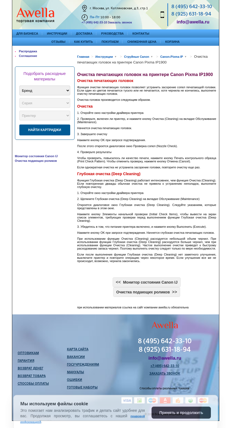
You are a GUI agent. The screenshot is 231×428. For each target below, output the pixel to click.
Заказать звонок (120, 22)
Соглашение (28, 55)
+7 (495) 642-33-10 (94, 22)
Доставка (84, 33)
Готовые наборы (82, 387)
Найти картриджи (44, 130)
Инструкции (57, 33)
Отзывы (58, 41)
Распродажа (28, 51)
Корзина (172, 41)
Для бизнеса (27, 33)
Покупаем (110, 41)
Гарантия (26, 361)
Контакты (141, 33)
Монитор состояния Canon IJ (36, 156)
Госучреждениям (83, 364)
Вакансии (76, 357)
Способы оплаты (33, 383)
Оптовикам (28, 353)
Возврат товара (32, 376)
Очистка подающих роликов (36, 160)
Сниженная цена (141, 41)
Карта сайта (77, 349)
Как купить (83, 41)
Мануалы (75, 372)
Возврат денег (30, 368)
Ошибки (74, 380)
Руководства (112, 33)
